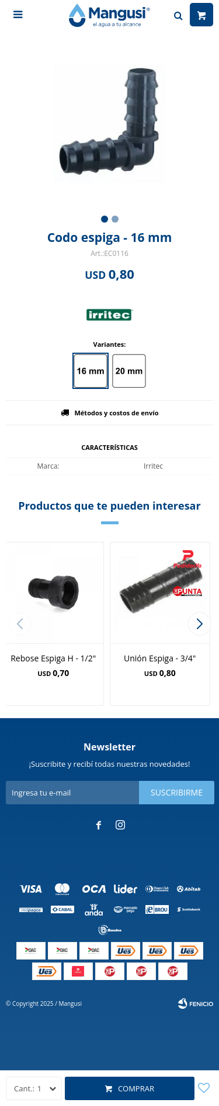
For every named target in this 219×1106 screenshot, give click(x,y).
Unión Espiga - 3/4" (160, 658)
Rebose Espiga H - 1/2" (53, 658)
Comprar (136, 1088)
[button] (199, 624)
